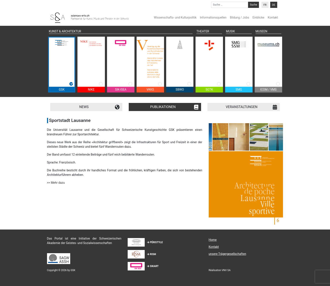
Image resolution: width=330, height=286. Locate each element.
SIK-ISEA (121, 89)
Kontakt (273, 17)
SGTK (209, 89)
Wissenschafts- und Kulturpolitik (175, 17)
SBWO (180, 89)
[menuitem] (264, 5)
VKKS (150, 89)
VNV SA (226, 270)
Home (213, 239)
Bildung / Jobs (239, 17)
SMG (239, 89)
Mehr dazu (58, 182)
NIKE (91, 89)
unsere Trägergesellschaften (227, 254)
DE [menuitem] (273, 4)
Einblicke (258, 17)
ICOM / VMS (268, 89)
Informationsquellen (213, 17)
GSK (62, 89)
